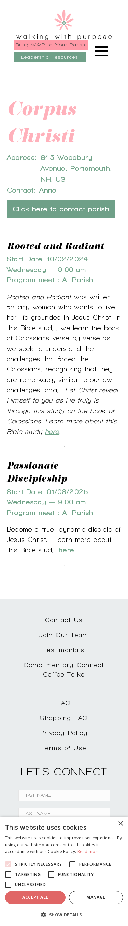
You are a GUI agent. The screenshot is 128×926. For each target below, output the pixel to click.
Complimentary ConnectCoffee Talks (64, 670)
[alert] (64, 871)
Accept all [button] (35, 897)
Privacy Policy (64, 733)
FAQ (64, 703)
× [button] (120, 823)
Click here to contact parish (61, 209)
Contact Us (64, 620)
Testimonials (64, 650)
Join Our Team (63, 635)
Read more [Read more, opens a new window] (88, 851)
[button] (64, 914)
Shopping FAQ (64, 718)
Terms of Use (64, 748)
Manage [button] (95, 897)
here (52, 431)
